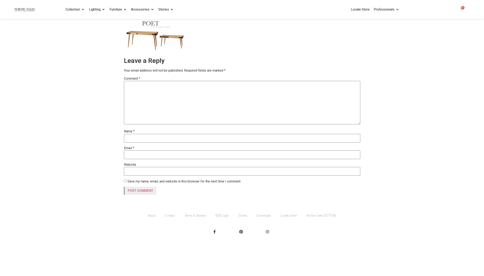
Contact (170, 215)
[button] (75, 9)
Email (129, 148)
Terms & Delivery (195, 215)
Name (129, 131)
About (151, 215)
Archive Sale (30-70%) (321, 215)
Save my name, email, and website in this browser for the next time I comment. (184, 181)
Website (130, 164)
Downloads (264, 215)
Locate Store (288, 215)
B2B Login (222, 215)
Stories (242, 215)
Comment (132, 78)
